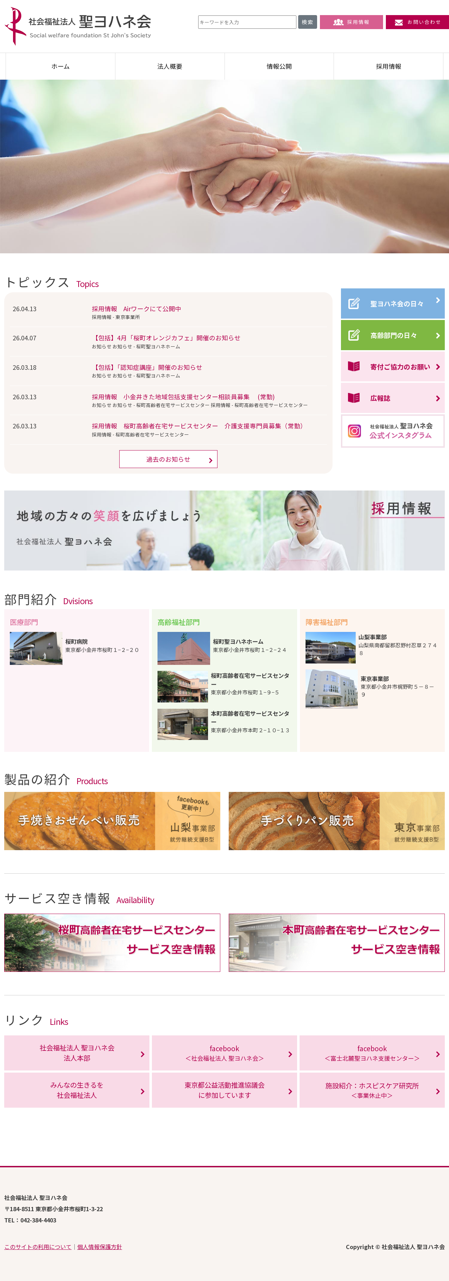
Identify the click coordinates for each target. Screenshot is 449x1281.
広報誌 (380, 397)
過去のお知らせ (168, 459)
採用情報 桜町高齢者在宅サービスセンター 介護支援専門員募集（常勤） (199, 425)
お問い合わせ (417, 22)
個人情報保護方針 (99, 1246)
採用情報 (351, 21)
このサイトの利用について (38, 1246)
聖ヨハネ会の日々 (397, 303)
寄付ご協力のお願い (400, 366)
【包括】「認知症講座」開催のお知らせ (147, 367)
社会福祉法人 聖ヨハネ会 (78, 26)
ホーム (60, 66)
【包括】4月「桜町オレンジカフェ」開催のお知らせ (166, 337)
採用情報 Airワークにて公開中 (136, 308)
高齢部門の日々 (393, 335)
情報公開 (279, 66)
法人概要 (169, 66)
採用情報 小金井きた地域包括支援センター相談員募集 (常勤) (183, 396)
